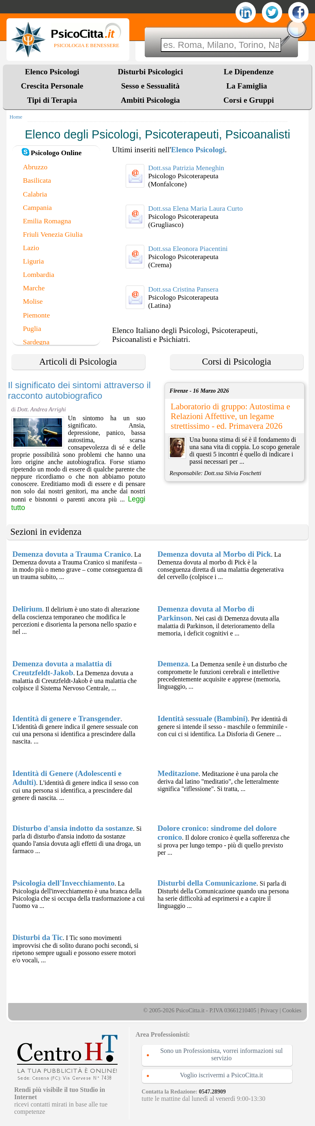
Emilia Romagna (47, 221)
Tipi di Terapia (52, 100)
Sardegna (36, 342)
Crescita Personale (52, 86)
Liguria (33, 261)
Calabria (35, 194)
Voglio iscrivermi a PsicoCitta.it (221, 1075)
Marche (34, 288)
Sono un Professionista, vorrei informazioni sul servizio (221, 1054)
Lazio (31, 248)
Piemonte (36, 315)
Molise (33, 301)
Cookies (291, 1010)
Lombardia (38, 274)
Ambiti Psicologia (150, 100)
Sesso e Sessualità (150, 86)
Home (16, 117)
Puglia (32, 328)
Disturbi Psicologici (150, 71)
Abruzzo (35, 167)
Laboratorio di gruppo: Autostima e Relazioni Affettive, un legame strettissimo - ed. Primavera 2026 (230, 416)
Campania (37, 207)
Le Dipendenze (249, 71)
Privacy (269, 1010)
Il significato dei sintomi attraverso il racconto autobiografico (79, 390)
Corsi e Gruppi (248, 100)
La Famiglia (248, 86)
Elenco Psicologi (52, 71)
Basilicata (37, 180)
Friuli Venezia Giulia (53, 234)
